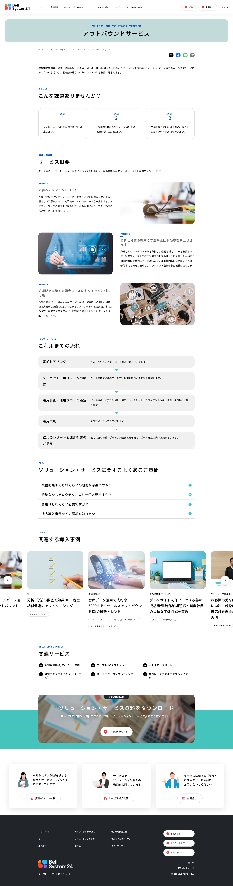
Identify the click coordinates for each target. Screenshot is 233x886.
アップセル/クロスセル (110, 665)
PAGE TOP (184, 868)
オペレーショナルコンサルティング (168, 675)
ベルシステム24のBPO (74, 7)
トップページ (44, 831)
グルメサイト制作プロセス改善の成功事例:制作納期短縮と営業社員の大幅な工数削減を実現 (177, 605)
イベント (40, 7)
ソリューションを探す (99, 7)
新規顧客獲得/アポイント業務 (62, 665)
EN (227, 7)
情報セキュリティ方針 (121, 838)
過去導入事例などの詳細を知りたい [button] (68, 513)
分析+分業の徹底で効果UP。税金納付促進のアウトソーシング (53, 602)
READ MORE (119, 732)
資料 (191, 7)
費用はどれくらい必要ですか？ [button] (65, 504)
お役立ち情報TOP (179, 843)
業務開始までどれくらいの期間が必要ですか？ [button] (77, 485)
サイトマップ (117, 846)
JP (222, 7)
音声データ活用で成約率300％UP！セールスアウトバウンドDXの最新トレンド (115, 605)
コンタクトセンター (78, 49)
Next (225, 580)
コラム (117, 7)
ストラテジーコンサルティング (115, 674)
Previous (8, 580)
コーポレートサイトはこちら (52, 873)
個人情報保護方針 (119, 831)
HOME (41, 49)
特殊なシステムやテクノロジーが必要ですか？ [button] (77, 494)
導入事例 (54, 7)
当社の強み (176, 833)
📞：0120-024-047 (135, 7)
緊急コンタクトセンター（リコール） (64, 675)
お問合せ (210, 7)
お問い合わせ (177, 852)
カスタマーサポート (160, 665)
